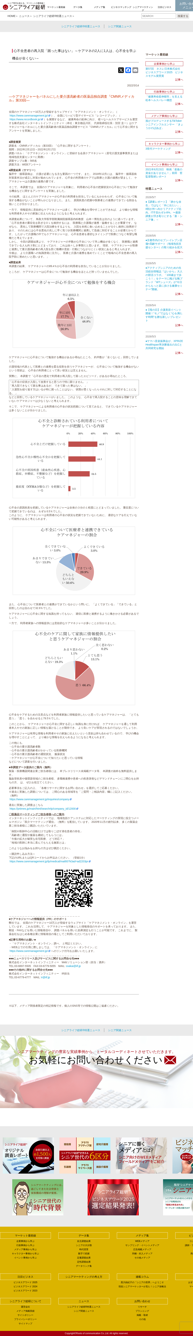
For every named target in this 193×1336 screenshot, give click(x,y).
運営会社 (25, 1307)
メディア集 (99, 7)
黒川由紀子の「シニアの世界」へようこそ (142, 1282)
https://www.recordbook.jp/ (25, 119)
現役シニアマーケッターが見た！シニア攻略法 (142, 1286)
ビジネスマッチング (121, 7)
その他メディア (142, 1257)
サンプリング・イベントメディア (142, 1245)
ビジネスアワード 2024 (25, 1286)
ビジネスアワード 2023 (25, 1290)
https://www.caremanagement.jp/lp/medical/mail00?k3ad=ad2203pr (48, 861)
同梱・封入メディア (142, 1253)
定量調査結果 (84, 1257)
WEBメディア (142, 1241)
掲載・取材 (142, 1315)
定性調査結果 (84, 1262)
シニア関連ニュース (120, 26)
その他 (142, 1319)
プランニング (142, 1311)
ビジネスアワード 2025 (25, 1282)
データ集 (77, 7)
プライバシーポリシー (25, 1319)
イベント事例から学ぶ (25, 1257)
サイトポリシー (25, 1315)
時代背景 (83, 1249)
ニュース (24, 16)
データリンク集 (84, 1266)
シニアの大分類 (84, 1245)
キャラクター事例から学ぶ (25, 1253)
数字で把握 (84, 1253)
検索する (183, 16)
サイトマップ (25, 1323)
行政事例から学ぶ (25, 1245)
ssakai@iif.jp (73, 966)
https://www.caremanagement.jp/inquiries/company (39, 799)
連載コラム (142, 1276)
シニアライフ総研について (25, 1301)
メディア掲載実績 (25, 1311)
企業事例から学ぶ (25, 1241)
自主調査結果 (84, 1241)
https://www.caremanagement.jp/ (28, 115)
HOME (11, 16)
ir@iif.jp (45, 977)
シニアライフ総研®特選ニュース (52, 16)
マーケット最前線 (56, 7)
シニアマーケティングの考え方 (143, 10)
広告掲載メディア (142, 1249)
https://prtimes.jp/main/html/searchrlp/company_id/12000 (42, 808)
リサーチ (142, 1307)
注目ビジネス (164, 7)
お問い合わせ (142, 1301)
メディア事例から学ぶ (25, 1249)
